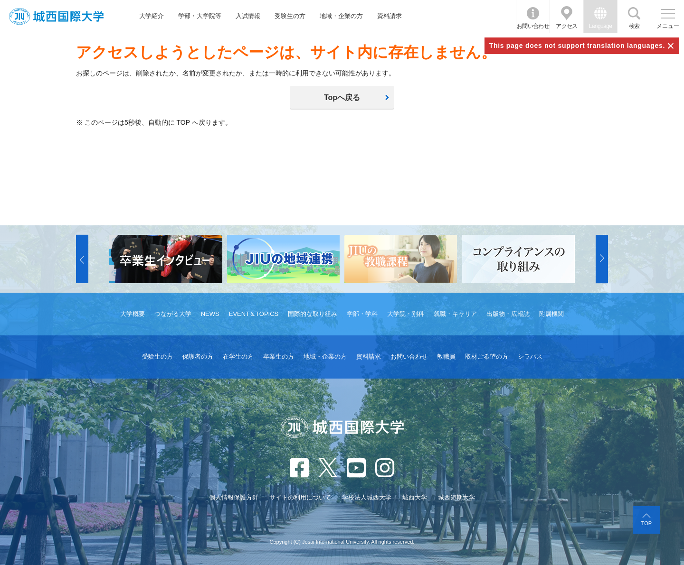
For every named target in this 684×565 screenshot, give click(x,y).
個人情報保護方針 (233, 497)
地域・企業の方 (341, 15)
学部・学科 (362, 313)
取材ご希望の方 (486, 356)
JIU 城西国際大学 (56, 16)
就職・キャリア (455, 313)
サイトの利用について (300, 497)
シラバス (530, 356)
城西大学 (414, 497)
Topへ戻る (342, 97)
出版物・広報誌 (508, 313)
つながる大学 (172, 313)
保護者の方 (197, 356)
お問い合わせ (533, 26)
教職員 (446, 356)
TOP (646, 523)
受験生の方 (290, 15)
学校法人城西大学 (366, 497)
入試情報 (248, 15)
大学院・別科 (405, 313)
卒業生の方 (278, 356)
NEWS (210, 313)
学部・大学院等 (199, 15)
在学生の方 (238, 356)
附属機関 (551, 313)
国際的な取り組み (312, 313)
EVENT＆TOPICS (254, 313)
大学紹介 (151, 15)
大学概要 (132, 313)
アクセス (567, 26)
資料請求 (389, 15)
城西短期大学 (456, 497)
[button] (82, 259)
